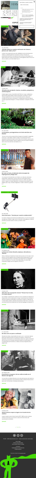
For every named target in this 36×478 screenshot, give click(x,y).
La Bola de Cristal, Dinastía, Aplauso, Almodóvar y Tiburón (16, 252)
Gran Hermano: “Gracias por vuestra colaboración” (17, 215)
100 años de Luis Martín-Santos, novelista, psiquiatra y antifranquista (18, 90)
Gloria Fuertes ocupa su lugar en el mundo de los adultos (16, 413)
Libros (3, 67)
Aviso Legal (18, 441)
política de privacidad (29, 464)
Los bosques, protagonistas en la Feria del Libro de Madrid (17, 133)
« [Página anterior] (15, 427)
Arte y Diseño (5, 26)
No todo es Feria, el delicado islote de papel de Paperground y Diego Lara (15, 173)
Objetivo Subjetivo (13, 192)
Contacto (18, 446)
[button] (7, 18)
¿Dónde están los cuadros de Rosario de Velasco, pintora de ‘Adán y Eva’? (16, 50)
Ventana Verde (5, 109)
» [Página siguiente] (20, 427)
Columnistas (5, 192)
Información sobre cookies (18, 444)
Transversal (4, 228)
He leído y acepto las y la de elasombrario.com (28, 464)
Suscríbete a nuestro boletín (26, 450)
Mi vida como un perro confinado (11, 333)
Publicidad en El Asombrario (18, 448)
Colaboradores (18, 449)
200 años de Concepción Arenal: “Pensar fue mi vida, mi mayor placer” (17, 293)
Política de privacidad (18, 443)
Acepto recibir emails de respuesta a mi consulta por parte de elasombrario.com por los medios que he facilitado (28, 459)
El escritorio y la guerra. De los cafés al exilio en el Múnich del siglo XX (16, 375)
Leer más (4, 61)
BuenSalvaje (4, 351)
